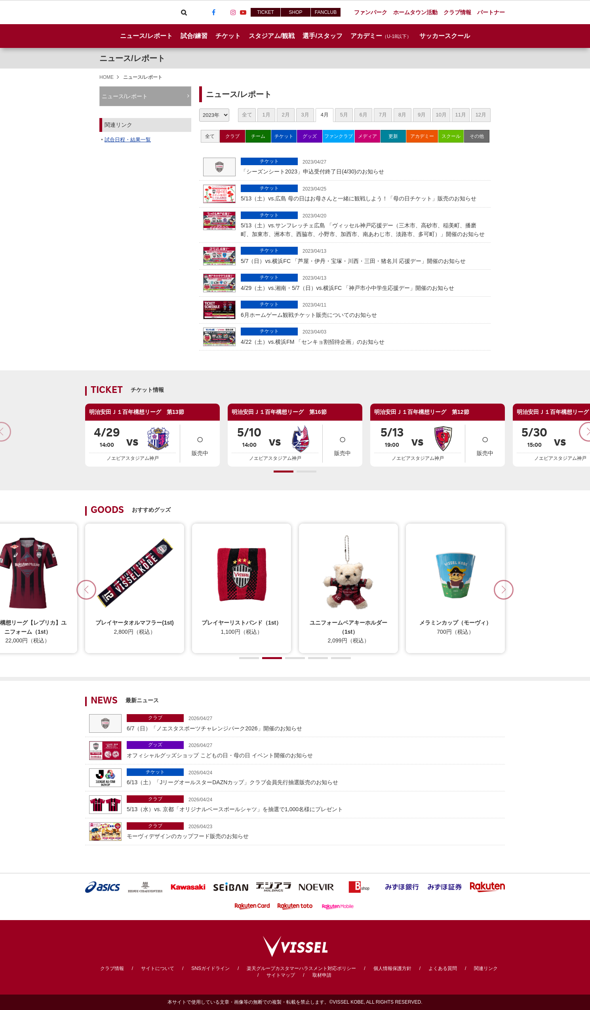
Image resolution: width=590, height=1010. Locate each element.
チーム (258, 136)
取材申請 (321, 975)
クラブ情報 (112, 968)
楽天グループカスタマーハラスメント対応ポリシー (301, 968)
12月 (481, 115)
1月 (266, 115)
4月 (325, 115)
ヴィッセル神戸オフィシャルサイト (129, 12)
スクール (451, 136)
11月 (460, 115)
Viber (193, 12)
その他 (477, 136)
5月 (344, 115)
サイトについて (157, 968)
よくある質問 (442, 968)
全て (247, 115)
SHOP (295, 12)
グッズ (310, 136)
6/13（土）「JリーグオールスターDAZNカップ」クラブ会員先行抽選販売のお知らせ (314, 776)
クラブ (232, 136)
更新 (393, 136)
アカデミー (422, 136)
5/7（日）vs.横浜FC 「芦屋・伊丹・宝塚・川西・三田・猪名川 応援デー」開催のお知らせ (364, 255)
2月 (286, 115)
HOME (106, 77)
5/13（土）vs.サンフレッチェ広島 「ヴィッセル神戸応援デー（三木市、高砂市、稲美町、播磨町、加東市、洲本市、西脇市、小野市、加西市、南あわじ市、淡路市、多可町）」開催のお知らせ (364, 225)
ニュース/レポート (146, 35)
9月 (422, 115)
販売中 (200, 443)
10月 (441, 115)
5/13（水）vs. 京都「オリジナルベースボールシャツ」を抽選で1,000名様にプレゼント (314, 803)
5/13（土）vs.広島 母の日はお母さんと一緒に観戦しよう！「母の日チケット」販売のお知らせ (364, 193)
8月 (402, 115)
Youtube (243, 12)
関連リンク (486, 968)
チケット (283, 136)
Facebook (213, 12)
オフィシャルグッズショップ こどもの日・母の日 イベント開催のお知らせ (314, 749)
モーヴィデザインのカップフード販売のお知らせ (314, 830)
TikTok (223, 12)
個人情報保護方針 (392, 968)
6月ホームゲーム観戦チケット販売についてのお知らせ (364, 309)
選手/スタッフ (322, 35)
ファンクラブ (338, 136)
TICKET (265, 12)
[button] (283, 472)
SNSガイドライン (210, 968)
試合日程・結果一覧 (128, 140)
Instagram (233, 12)
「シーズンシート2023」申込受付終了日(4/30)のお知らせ (364, 166)
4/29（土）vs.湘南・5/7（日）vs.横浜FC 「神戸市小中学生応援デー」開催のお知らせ (364, 282)
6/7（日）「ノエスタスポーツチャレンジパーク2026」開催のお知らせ (314, 722)
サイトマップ (280, 975)
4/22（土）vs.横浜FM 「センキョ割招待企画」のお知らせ (364, 336)
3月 (305, 115)
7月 (383, 115)
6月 (363, 115)
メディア (367, 136)
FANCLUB (326, 12)
